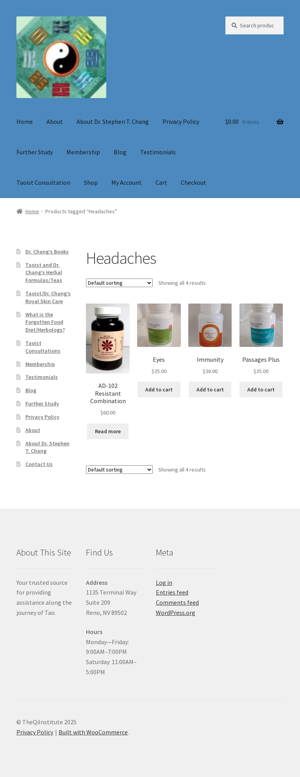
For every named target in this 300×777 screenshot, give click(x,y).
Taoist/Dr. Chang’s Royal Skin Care (48, 297)
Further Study (34, 152)
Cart (161, 182)
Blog (120, 152)
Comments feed (177, 602)
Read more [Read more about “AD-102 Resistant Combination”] (108, 431)
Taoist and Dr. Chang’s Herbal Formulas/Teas (43, 272)
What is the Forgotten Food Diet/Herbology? (45, 322)
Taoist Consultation (43, 182)
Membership (83, 152)
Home (24, 121)
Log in (164, 582)
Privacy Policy (180, 121)
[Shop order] (119, 283)
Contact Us (39, 464)
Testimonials (158, 152)
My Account (126, 182)
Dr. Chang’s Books (47, 251)
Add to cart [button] (159, 389)
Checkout (193, 182)
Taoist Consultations (43, 346)
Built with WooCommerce (93, 732)
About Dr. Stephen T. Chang (113, 121)
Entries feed (172, 592)
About (54, 121)
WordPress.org (175, 612)
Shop (91, 182)
